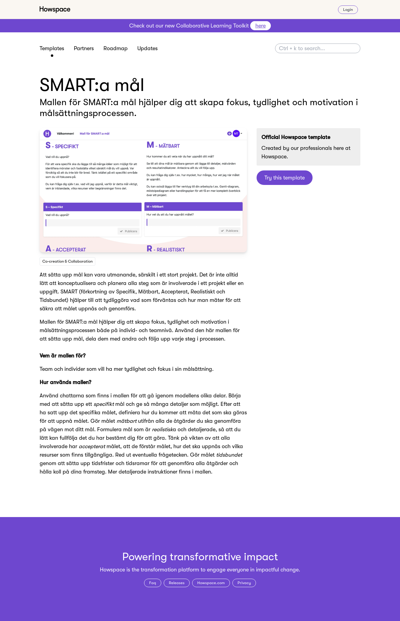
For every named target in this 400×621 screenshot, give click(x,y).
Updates (147, 48)
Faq (152, 583)
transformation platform (170, 570)
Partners (84, 48)
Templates (52, 48)
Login (348, 9)
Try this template (284, 178)
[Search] (317, 48)
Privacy (244, 583)
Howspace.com (211, 583)
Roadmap (115, 48)
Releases (177, 583)
